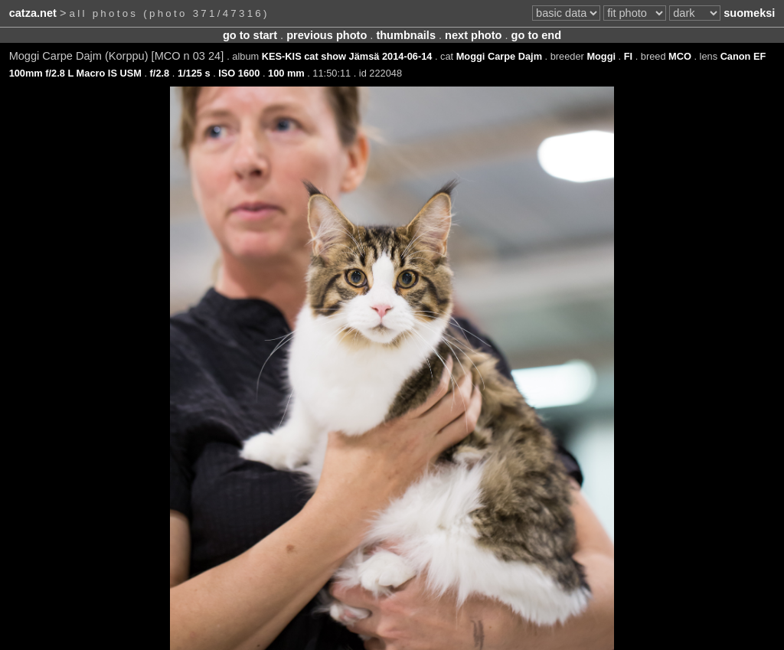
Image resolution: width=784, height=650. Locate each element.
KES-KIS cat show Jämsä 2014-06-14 (347, 56)
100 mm (286, 73)
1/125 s (194, 73)
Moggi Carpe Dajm (499, 56)
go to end (536, 35)
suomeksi (749, 13)
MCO (679, 56)
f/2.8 (160, 73)
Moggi (601, 56)
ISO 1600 (239, 73)
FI (628, 56)
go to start (250, 35)
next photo (473, 35)
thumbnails (406, 35)
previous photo (326, 35)
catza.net (33, 13)
